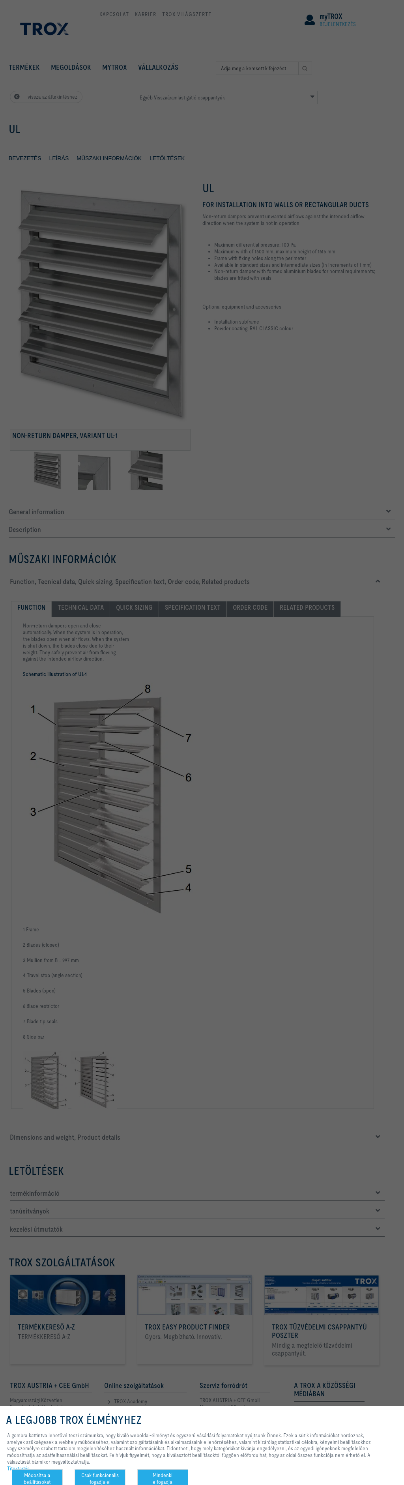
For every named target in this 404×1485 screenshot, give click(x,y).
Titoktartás (18, 1468)
